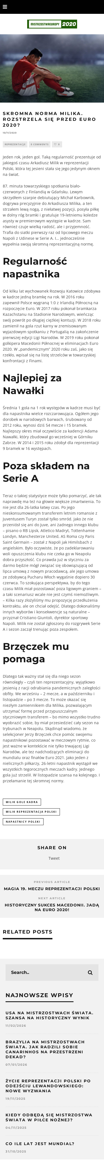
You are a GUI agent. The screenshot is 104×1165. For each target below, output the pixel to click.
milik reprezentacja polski (31, 812)
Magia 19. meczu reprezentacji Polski (52, 888)
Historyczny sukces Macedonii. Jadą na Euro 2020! (52, 907)
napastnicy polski (23, 821)
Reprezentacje (15, 144)
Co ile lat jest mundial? (40, 1143)
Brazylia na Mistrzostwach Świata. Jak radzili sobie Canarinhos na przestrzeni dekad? (45, 1049)
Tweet (54, 858)
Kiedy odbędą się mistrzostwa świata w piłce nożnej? (49, 1117)
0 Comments (40, 144)
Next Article (52, 898)
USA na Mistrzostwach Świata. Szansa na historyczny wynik (50, 1015)
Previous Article (52, 882)
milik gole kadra (22, 802)
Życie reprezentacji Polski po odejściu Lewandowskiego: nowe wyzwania (48, 1085)
